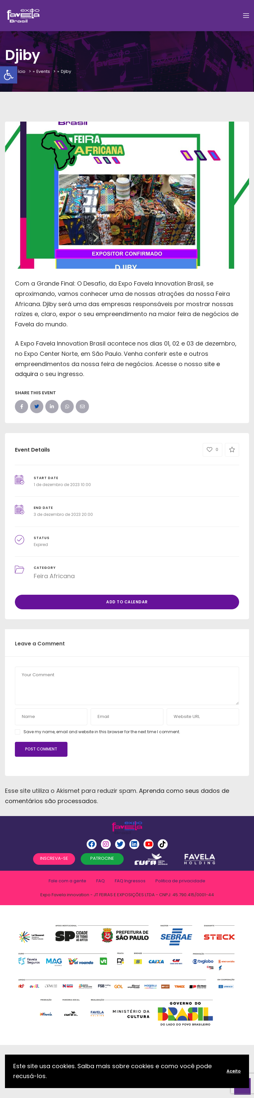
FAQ (100, 881)
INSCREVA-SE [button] (54, 858)
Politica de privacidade (180, 881)
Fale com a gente (67, 881)
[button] (8, 74)
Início (19, 71)
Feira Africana (54, 576)
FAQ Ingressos (130, 881)
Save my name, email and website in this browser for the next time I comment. (101, 732)
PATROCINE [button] (102, 858)
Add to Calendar (127, 602)
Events (43, 71)
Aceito (234, 1071)
